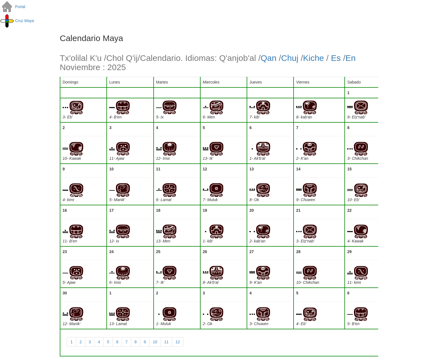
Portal (12, 6)
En (350, 58)
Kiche (313, 58)
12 (177, 342)
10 (155, 342)
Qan (269, 58)
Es (336, 58)
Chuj (289, 58)
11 (166, 342)
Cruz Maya (17, 20)
